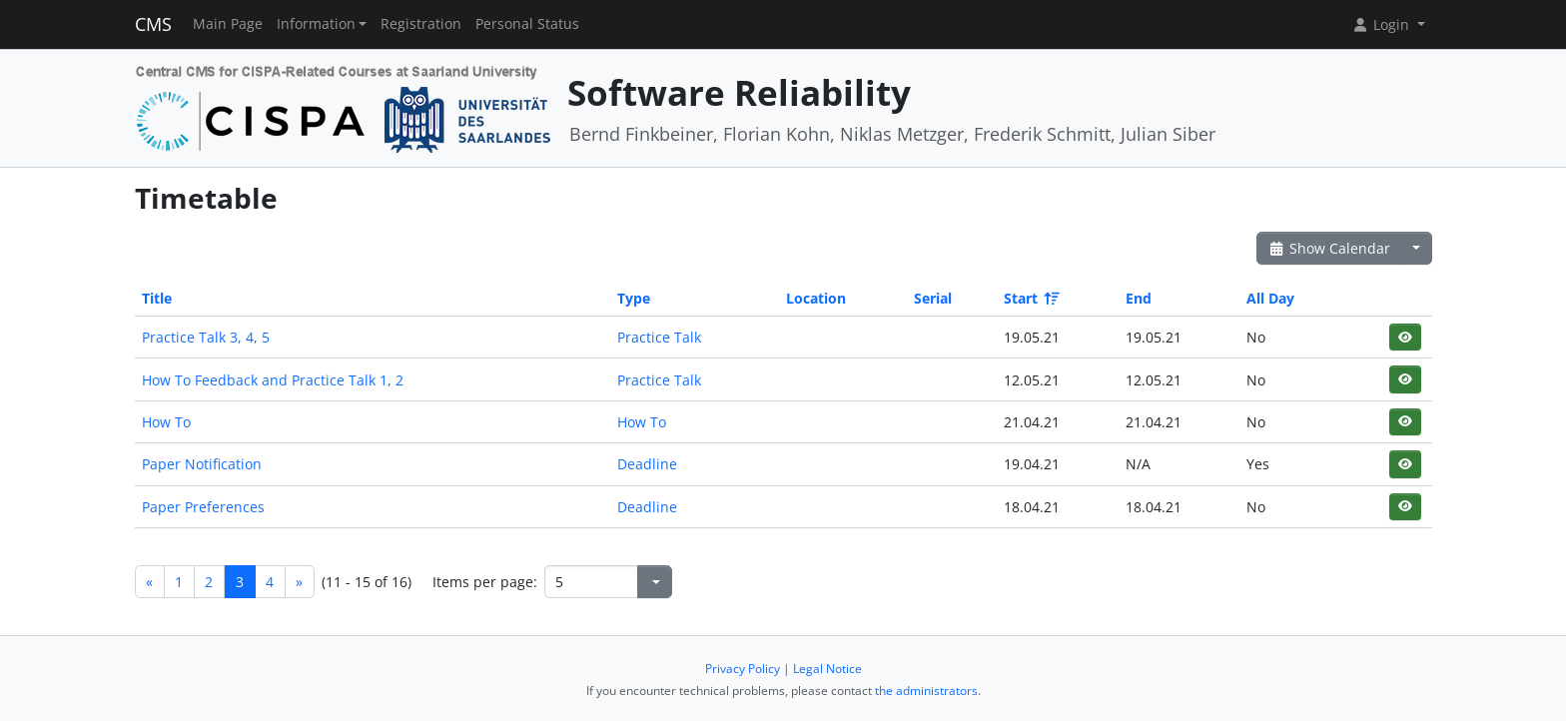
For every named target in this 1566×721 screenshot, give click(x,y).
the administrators (926, 690)
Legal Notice (827, 668)
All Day (1270, 298)
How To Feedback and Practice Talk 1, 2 (272, 379)
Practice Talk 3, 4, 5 (206, 337)
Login (1382, 24)
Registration (421, 24)
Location (816, 298)
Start (1030, 298)
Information (316, 24)
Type (633, 298)
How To (166, 421)
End (1139, 298)
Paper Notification (202, 463)
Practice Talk (659, 337)
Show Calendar (1329, 248)
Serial (933, 298)
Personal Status (527, 24)
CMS (153, 24)
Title (157, 298)
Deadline (647, 463)
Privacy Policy (742, 668)
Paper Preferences (203, 506)
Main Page (228, 24)
